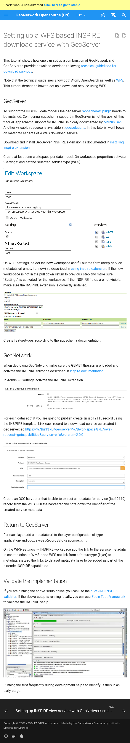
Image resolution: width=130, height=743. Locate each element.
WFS (119, 80)
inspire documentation (86, 371)
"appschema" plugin (96, 111)
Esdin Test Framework (108, 597)
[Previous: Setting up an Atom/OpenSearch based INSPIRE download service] (6, 710)
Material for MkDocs (16, 727)
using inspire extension (88, 269)
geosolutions (75, 128)
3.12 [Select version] (79, 15)
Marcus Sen (113, 122)
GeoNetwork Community (92, 723)
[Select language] (113, 15)
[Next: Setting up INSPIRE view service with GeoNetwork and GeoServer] (70, 710)
